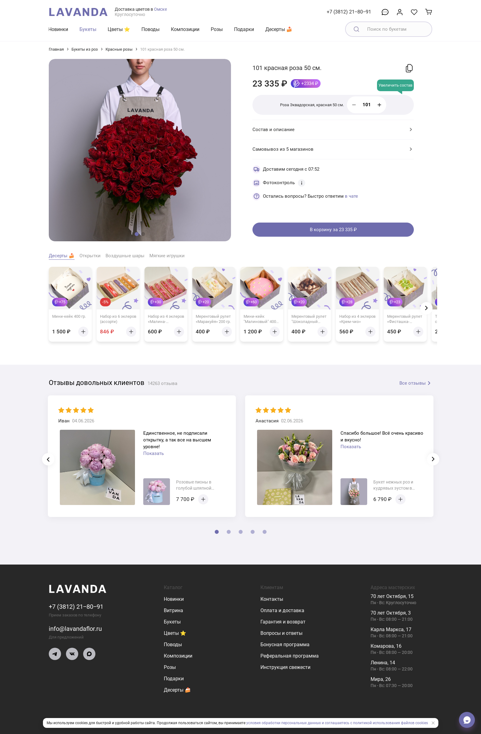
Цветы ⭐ (119, 29)
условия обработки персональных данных (283, 723)
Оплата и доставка (282, 610)
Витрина (173, 610)
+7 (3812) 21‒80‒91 (349, 12)
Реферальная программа (289, 656)
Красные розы (119, 49)
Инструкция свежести (285, 667)
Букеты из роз (84, 49)
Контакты (271, 599)
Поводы (150, 29)
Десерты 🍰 (278, 29)
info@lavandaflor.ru (75, 628)
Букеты (87, 29)
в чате (351, 196)
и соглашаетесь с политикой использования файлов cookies (375, 723)
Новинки (58, 29)
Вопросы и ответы (281, 633)
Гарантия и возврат (283, 622)
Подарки (244, 29)
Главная (56, 49)
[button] (137, 234)
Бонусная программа (285, 644)
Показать (153, 453)
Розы (217, 29)
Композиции (185, 29)
